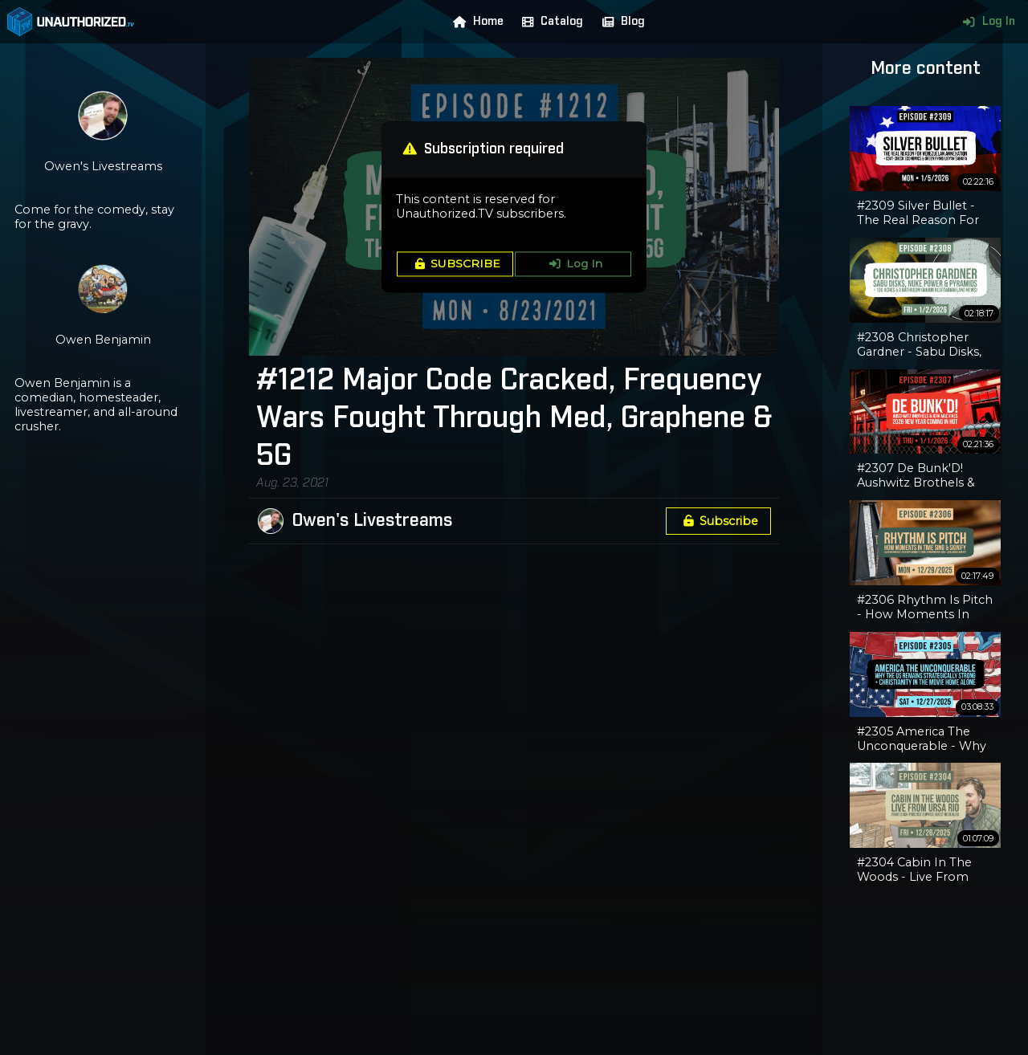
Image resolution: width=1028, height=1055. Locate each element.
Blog (620, 21)
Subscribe (718, 521)
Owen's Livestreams (372, 521)
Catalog (549, 21)
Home (475, 21)
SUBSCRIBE (455, 264)
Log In (985, 21)
